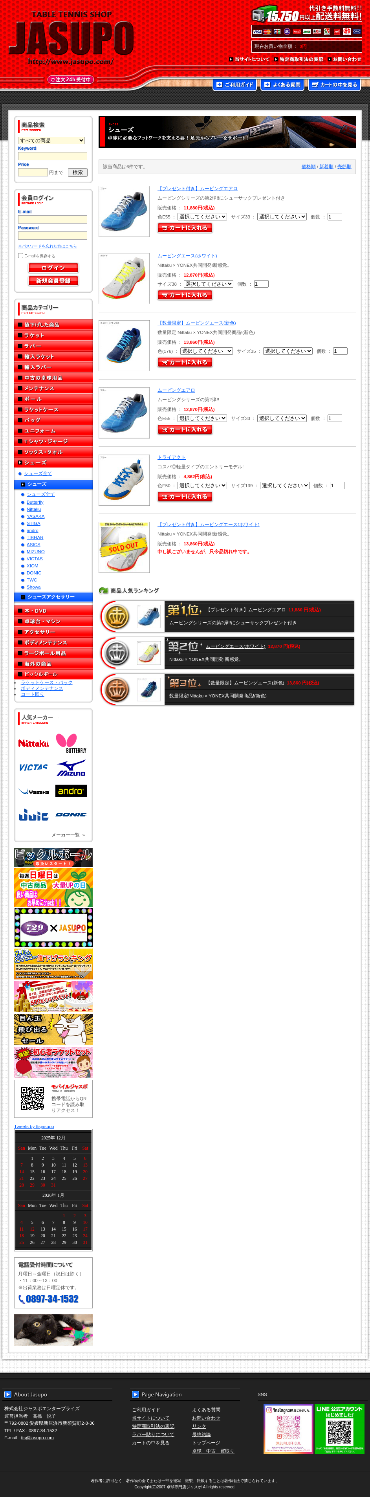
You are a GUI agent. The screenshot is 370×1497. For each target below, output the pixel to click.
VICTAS (35, 558)
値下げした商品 (53, 324)
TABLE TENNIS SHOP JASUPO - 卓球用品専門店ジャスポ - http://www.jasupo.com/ (71, 38)
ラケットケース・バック (47, 682)
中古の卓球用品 (53, 377)
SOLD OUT (123, 548)
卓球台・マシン (53, 621)
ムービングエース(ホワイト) (187, 255)
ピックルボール (53, 674)
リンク (199, 1426)
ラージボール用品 (53, 653)
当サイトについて (249, 59)
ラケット (53, 335)
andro (32, 530)
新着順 (326, 166)
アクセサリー (53, 632)
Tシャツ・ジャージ (53, 441)
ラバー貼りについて (153, 1434)
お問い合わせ (345, 59)
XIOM (32, 565)
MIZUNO (36, 551)
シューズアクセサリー (51, 596)
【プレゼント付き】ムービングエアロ (198, 188)
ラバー (53, 346)
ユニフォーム (53, 431)
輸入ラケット (53, 356)
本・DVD (53, 610)
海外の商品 (53, 664)
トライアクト (172, 457)
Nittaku (34, 509)
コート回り (32, 694)
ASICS (33, 544)
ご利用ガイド (234, 85)
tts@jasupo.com (37, 1437)
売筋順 (344, 166)
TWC (32, 579)
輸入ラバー (53, 367)
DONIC (34, 572)
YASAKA (36, 516)
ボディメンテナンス (53, 642)
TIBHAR (35, 537)
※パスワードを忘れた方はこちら (47, 246)
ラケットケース (53, 409)
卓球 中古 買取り (213, 1450)
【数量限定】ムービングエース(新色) (197, 322)
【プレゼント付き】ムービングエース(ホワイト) (209, 524)
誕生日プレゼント (53, 997)
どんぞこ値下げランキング (53, 964)
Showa (33, 586)
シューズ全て (38, 473)
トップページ (206, 1442)
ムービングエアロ (176, 390)
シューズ (53, 462)
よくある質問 (282, 85)
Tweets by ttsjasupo (34, 1126)
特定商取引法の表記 (299, 59)
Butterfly (35, 502)
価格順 (309, 166)
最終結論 (201, 1434)
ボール (53, 399)
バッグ (53, 420)
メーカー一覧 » (68, 834)
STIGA (33, 523)
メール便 (53, 1330)
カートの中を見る (334, 85)
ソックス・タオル (53, 452)
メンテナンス (53, 388)
